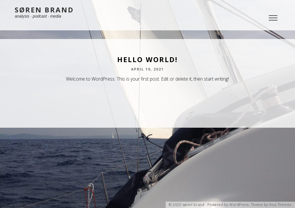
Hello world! (147, 59)
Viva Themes (280, 205)
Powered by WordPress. (228, 205)
